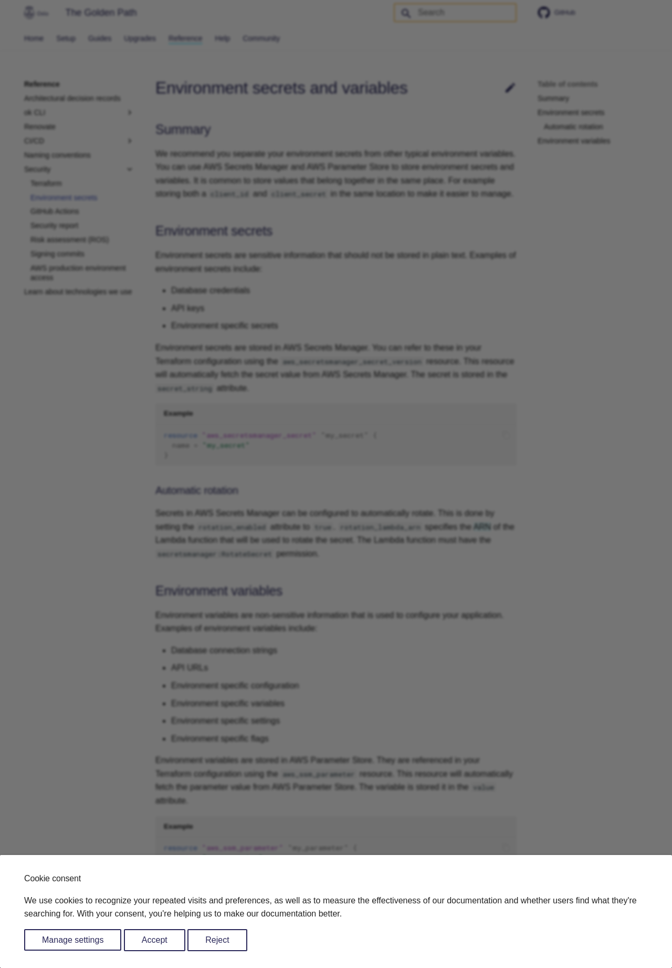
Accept (154, 939)
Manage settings (72, 939)
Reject (217, 939)
